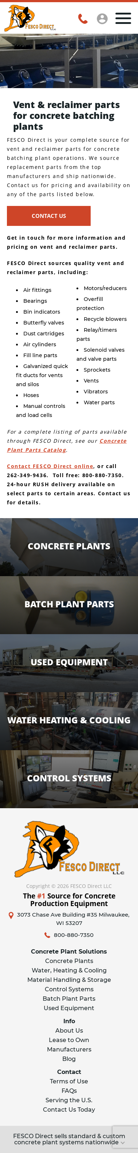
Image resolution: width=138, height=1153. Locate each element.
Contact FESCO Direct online (50, 466)
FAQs (69, 1090)
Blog (69, 1058)
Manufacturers (69, 1049)
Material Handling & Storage (69, 979)
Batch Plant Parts (69, 998)
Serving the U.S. (69, 1100)
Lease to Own (69, 1040)
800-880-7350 (74, 935)
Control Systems (69, 989)
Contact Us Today (69, 1109)
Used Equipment (69, 1008)
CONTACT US (49, 215)
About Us (69, 1030)
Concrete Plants (69, 961)
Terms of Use (69, 1081)
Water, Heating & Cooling (69, 970)
